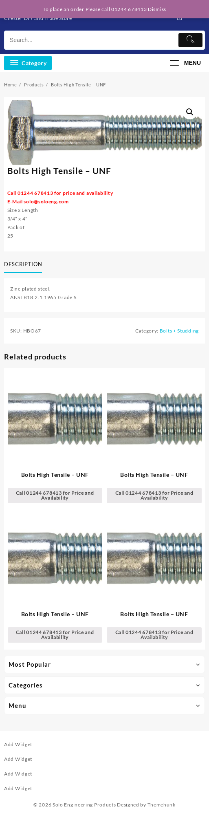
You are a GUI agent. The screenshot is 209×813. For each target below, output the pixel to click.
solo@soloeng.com (46, 201)
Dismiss (157, 9)
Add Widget (18, 744)
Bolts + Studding (179, 331)
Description (23, 264)
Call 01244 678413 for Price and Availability (55, 495)
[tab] (24, 265)
